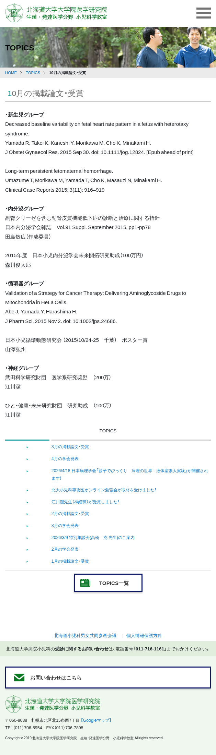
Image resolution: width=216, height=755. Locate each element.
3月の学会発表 (65, 525)
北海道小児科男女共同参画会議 (85, 635)
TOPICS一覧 (114, 583)
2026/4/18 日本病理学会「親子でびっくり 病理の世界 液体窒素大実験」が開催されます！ (130, 474)
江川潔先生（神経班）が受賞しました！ (86, 502)
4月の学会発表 (65, 458)
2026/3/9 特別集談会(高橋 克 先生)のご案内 (93, 537)
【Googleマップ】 (96, 720)
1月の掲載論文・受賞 (70, 561)
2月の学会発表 (65, 549)
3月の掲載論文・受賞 (70, 446)
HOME (11, 72)
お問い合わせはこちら (56, 677)
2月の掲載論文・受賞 (70, 513)
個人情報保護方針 (144, 635)
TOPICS (33, 72)
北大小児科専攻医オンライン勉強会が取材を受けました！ (104, 490)
